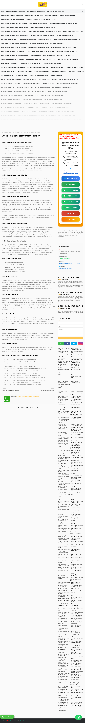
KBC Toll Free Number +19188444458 (63, 461)
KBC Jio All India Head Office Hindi (63, 677)
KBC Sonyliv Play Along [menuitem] (30, 103)
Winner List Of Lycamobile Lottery (77, 542)
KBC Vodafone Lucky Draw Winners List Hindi (77, 672)
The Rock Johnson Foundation (62, 365)
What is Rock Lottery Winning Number (63, 454)
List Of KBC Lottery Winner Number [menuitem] (11, 79)
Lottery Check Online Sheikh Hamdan (76, 571)
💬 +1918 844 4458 (70, 196)
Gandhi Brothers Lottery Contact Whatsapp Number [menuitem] (41, 19)
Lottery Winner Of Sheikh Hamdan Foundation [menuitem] (64, 47)
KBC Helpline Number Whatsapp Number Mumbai (76, 485)
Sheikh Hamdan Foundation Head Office (76, 349)
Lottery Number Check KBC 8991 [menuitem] (53, 99)
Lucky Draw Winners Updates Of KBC (76, 469)
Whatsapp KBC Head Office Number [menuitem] (32, 99)
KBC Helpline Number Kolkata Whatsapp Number (63, 681)
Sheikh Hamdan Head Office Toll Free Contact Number (63, 445)
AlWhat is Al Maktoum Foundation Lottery (76, 406)
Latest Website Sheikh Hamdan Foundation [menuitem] (13, 11)
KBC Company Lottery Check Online (76, 574)
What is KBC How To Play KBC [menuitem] (25, 87)
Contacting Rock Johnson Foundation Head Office (77, 358)
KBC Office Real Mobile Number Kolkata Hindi (63, 703)
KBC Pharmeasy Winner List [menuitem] (76, 71)
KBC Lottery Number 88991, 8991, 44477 (63, 480)
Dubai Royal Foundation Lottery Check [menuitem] (67, 51)
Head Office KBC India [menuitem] (57, 75)
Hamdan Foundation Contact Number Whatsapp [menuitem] (43, 27)
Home (3, 132)
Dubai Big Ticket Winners (77, 391)
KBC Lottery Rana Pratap (64, 504)
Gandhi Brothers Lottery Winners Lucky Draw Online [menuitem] (60, 15)
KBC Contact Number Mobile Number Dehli (63, 696)
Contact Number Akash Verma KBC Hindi (76, 661)
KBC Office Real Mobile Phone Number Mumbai (76, 703)
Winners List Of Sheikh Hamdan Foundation (63, 400)
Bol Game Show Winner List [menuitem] (33, 59)
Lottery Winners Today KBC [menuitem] (22, 91)
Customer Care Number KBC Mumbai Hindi (63, 596)
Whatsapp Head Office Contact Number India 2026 (76, 643)
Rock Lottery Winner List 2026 (63, 507)
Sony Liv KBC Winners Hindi (76, 686)
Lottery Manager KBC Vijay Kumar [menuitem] (39, 75)
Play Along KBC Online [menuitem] (21, 75)
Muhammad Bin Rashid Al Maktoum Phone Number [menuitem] (14, 43)
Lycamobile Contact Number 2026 (75, 539)
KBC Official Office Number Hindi (75, 481)
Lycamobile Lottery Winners (75, 508)
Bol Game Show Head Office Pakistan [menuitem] (68, 59)
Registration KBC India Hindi (63, 606)
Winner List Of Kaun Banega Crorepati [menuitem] (11, 95)
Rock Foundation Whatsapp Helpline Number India (62, 659)
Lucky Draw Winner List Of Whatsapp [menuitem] (11, 127)
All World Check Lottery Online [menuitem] (35, 119)
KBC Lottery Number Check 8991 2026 (76, 418)
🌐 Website (70, 219)
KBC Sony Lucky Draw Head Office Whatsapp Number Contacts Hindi (76, 668)
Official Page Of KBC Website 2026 (62, 622)
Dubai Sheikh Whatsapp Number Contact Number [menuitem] (14, 27)
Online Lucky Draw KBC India (75, 579)
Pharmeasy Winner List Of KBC (64, 609)
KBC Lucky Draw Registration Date (62, 616)
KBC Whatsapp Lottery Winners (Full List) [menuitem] (13, 67)
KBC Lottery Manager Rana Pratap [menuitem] (69, 79)
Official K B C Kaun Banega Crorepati (75, 583)
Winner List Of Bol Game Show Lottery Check (76, 568)
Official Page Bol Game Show (76, 561)
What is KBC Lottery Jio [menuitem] (29, 79)
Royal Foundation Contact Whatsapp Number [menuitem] (13, 31)
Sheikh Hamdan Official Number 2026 (76, 558)
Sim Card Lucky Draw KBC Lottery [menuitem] (48, 79)
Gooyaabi (22, 720)
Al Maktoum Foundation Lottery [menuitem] (39, 43)
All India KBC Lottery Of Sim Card (76, 601)
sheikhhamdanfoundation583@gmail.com (70, 263)
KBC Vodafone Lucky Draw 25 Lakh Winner (64, 674)
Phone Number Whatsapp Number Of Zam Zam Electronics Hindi (64, 530)
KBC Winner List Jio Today (77, 427)
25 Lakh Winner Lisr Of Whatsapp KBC (76, 505)
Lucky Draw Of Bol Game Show (77, 565)
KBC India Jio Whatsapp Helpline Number (76, 678)
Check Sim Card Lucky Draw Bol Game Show (63, 571)
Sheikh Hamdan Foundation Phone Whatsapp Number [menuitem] (15, 51)
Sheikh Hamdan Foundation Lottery (75, 362)
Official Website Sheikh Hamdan (76, 411)
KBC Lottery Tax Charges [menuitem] (25, 71)
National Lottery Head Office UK (63, 542)
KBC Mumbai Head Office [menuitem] (68, 115)
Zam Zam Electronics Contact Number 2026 (75, 532)
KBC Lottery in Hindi (75, 367)
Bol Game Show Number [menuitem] (49, 59)
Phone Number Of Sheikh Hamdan (77, 522)
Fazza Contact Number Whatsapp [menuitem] (38, 23)
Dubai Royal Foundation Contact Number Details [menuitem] (63, 23)
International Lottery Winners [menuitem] (65, 111)
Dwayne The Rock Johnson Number (75, 453)
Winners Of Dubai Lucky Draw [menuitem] (9, 39)
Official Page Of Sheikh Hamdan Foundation (76, 555)
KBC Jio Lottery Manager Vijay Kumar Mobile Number (64, 628)
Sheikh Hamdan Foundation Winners (63, 552)
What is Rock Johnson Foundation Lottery (63, 382)
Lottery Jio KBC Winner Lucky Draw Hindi (76, 646)
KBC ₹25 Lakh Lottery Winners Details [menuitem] (37, 67)
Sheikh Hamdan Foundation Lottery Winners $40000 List (76, 383)
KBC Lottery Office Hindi (63, 417)
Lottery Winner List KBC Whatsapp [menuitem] (11, 99)
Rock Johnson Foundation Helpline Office (64, 483)
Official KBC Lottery (75, 588)
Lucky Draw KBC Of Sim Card (63, 601)
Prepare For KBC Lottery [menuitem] (8, 71)
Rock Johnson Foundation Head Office (64, 355)
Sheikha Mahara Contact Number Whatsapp (63, 539)
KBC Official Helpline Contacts (62, 490)
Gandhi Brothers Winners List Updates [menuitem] (12, 15)
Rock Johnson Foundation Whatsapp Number (64, 362)
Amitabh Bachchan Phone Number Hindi (77, 466)
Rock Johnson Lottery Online (63, 516)
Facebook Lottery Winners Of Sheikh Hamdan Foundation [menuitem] (35, 39)
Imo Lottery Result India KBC (63, 693)
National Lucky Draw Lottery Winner (62, 428)
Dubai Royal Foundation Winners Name (64, 408)
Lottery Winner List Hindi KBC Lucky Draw (63, 612)
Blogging (11, 720)
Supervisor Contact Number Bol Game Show (63, 565)
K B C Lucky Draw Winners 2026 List (64, 451)
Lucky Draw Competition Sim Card (63, 502)
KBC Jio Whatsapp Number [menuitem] (29, 111)
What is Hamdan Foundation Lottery (75, 444)
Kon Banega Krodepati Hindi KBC (76, 598)
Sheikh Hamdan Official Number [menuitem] (52, 63)
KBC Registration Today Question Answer (76, 625)
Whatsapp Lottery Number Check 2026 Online (62, 434)
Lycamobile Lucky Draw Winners (76, 511)
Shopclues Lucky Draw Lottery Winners (63, 535)
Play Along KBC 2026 (62, 625)
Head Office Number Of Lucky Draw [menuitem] (59, 107)
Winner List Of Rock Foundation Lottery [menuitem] (52, 123)
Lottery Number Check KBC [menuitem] (42, 87)
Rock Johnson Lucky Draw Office (63, 513)
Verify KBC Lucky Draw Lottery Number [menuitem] (67, 83)
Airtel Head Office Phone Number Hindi (63, 651)
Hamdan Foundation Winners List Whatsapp (75, 448)
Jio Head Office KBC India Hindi (77, 638)
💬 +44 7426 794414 (70, 202)
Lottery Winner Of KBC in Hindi (63, 498)
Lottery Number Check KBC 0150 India (63, 638)
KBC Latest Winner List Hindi (76, 463)
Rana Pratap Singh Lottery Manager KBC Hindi (76, 697)
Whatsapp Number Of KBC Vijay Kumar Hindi (77, 612)
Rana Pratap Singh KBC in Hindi (65, 495)
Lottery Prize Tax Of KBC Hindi (77, 594)
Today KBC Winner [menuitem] (44, 103)
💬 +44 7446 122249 (70, 190)
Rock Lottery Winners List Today (77, 352)
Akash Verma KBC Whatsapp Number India (63, 662)
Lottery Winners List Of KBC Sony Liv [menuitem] (11, 103)
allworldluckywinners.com (66, 268)
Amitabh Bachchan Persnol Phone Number (63, 474)
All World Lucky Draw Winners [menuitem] (36, 11)
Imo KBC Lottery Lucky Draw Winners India (64, 699)
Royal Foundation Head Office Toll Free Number (63, 437)
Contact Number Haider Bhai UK (76, 400)
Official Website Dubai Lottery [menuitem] (65, 35)
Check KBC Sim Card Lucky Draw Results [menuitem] (52, 95)
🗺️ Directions (70, 184)
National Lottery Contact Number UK (77, 545)
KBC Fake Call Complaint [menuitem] (32, 95)
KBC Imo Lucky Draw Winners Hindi (76, 478)
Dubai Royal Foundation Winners (63, 555)
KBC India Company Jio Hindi (63, 632)
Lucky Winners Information (61, 358)
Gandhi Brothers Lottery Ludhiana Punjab (63, 397)
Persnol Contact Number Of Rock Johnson (77, 459)
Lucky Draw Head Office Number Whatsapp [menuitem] (13, 107)
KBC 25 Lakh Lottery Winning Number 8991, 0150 (76, 490)
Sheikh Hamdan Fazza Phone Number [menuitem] (73, 31)
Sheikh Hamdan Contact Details (77, 373)
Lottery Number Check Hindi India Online (63, 709)
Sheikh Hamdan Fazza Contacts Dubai (63, 403)
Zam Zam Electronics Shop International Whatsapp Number (63, 521)
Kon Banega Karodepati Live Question (76, 622)
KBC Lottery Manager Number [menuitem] (75, 67)
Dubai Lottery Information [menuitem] (53, 31)
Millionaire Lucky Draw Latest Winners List (75, 430)
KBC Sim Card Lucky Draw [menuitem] (57, 67)
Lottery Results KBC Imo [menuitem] (39, 91)
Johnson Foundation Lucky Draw (76, 515)
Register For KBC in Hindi (63, 492)
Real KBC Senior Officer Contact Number (63, 645)
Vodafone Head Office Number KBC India (76, 664)
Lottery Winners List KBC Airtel (77, 657)
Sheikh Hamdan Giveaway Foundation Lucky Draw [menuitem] (67, 39)
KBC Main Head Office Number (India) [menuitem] (62, 87)
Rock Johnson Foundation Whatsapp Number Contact (64, 386)
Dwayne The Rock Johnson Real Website (76, 675)
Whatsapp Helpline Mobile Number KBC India (64, 642)
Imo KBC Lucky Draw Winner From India (62, 487)
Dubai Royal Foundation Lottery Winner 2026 (76, 424)
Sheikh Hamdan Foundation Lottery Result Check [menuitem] (14, 55)
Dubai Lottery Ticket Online (75, 370)
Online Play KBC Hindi (63, 603)
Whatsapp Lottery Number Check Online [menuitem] (12, 119)
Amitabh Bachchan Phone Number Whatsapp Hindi (77, 535)
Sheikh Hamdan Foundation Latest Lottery (64, 424)
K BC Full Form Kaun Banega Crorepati (75, 606)
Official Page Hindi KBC (76, 603)
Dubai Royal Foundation (63, 406)
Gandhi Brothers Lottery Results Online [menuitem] (12, 19)
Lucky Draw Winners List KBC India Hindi (63, 655)
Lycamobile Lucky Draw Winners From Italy (63, 510)
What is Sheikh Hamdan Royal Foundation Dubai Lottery (63, 412)
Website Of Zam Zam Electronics (76, 529)
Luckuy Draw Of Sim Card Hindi (77, 493)
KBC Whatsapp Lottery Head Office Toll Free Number (64, 421)
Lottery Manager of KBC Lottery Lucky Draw (76, 616)
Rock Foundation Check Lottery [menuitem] (55, 119)
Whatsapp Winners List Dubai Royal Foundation (76, 441)
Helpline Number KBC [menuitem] (48, 83)
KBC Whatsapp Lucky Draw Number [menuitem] (10, 83)
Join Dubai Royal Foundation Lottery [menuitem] (38, 47)
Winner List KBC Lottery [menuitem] (8, 87)
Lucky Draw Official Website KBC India (62, 586)
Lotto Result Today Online (64, 549)
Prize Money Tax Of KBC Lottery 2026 (76, 619)
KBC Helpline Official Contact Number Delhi (76, 706)
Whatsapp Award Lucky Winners (76, 472)
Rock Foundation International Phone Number (75, 519)
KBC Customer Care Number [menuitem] (41, 71)
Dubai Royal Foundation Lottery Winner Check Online (63, 546)
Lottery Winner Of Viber (76, 475)
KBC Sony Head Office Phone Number (63, 670)
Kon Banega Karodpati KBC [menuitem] (59, 71)
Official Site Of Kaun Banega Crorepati (62, 706)
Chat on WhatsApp (64, 258)
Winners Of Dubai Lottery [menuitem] (57, 43)
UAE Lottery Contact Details (63, 373)
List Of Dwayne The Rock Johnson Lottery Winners (77, 456)
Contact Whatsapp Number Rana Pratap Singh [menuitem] (31, 115)
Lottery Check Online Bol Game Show (63, 568)
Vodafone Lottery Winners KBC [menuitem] (31, 83)
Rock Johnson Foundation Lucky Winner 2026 (64, 457)
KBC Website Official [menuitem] (7, 75)
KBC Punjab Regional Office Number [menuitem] (61, 103)
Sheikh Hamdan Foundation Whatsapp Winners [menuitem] (14, 23)
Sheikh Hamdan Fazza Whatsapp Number (13, 132)
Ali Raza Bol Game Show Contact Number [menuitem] (12, 59)
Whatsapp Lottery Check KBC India (77, 591)
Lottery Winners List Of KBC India (76, 649)
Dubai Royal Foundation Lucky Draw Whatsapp (63, 441)
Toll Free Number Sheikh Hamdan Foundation (77, 403)
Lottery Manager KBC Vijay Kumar (63, 578)
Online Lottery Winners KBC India (63, 635)
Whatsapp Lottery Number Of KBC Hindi (76, 632)
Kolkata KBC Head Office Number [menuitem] (10, 111)
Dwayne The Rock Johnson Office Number (76, 365)
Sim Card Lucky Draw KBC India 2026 (64, 583)
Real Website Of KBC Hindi (77, 681)
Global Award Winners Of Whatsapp (77, 609)
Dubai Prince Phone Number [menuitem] (36, 31)
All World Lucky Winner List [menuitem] (46, 111)
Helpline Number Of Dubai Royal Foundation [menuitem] (43, 55)
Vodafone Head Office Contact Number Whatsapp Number (63, 667)
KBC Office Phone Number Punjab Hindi (77, 690)
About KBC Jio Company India (76, 635)
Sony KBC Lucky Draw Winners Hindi (75, 683)
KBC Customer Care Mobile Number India (62, 619)
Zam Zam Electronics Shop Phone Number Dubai (63, 525)
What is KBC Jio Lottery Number (63, 467)
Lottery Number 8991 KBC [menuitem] (53, 115)
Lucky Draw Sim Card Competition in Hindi (63, 686)
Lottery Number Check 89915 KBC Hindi (63, 574)
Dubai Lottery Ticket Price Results (64, 349)
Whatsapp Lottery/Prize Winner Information (27, 396)
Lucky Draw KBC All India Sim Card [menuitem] (57, 91)
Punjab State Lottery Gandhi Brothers (76, 397)
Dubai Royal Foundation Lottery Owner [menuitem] (43, 51)
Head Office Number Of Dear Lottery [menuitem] (31, 63)
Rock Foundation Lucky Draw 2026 (63, 352)
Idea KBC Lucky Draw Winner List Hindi (63, 648)
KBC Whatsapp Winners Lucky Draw (63, 470)
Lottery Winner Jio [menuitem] (6, 91)
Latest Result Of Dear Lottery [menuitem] (10, 63)
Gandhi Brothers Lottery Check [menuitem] (34, 15)
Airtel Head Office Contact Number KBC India (76, 654)
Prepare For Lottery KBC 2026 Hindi (63, 592)
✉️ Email (70, 213)
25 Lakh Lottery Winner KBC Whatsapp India (63, 589)
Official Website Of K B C (76, 450)
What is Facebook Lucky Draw (63, 558)
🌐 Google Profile (70, 179)
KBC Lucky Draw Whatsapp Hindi (61, 464)
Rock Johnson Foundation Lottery (77, 355)
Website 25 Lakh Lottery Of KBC (76, 498)
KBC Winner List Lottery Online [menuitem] (10, 123)
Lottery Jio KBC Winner (63, 598)
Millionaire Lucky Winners (77, 432)
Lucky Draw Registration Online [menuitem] (30, 123)
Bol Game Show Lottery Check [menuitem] (65, 55)
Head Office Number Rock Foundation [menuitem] (37, 107)
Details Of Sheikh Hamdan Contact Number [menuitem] (42, 35)
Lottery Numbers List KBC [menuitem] (8, 115)
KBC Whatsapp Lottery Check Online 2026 (76, 586)
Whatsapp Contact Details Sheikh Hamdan (76, 415)
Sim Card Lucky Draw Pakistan (63, 561)
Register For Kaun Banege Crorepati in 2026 (77, 502)
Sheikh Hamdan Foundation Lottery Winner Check (75, 549)
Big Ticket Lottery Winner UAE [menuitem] (55, 11)
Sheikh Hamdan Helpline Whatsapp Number (63, 477)
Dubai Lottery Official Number (63, 391)
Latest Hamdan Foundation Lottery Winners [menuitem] (13, 47)
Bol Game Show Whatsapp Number (76, 393)
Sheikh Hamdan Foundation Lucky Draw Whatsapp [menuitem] (15, 35)
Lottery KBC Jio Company (77, 577)
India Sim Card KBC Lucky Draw (77, 693)
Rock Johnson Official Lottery (76, 435)
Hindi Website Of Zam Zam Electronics (77, 526)
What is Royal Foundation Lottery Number (77, 438)
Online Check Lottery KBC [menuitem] (74, 119)
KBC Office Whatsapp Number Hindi (63, 690)
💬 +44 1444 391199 (70, 208)
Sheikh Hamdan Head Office (76, 377)
